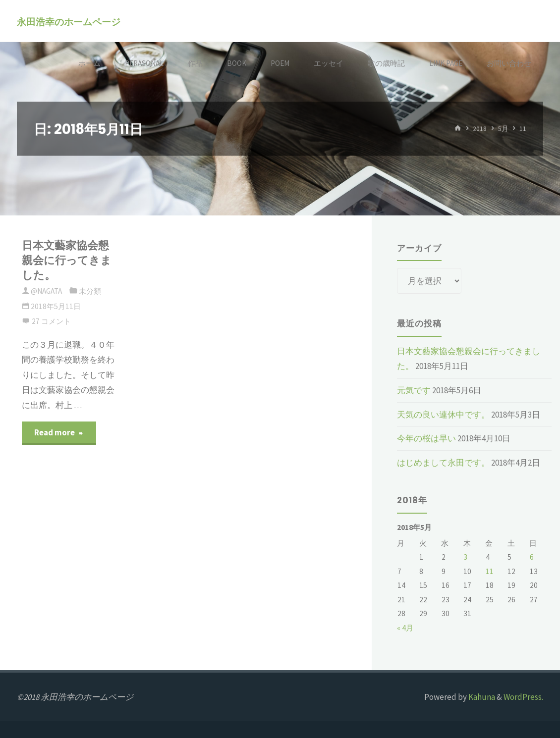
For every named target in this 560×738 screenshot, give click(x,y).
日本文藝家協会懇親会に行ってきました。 (67, 260)
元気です (414, 390)
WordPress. (523, 696)
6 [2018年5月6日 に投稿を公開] (532, 557)
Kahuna (481, 696)
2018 (480, 128)
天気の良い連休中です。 (443, 414)
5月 (503, 128)
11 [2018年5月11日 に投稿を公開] (490, 571)
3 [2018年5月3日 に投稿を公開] (465, 557)
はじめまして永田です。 (443, 462)
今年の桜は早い (426, 438)
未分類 (90, 291)
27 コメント (51, 321)
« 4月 (405, 628)
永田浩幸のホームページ (68, 21)
